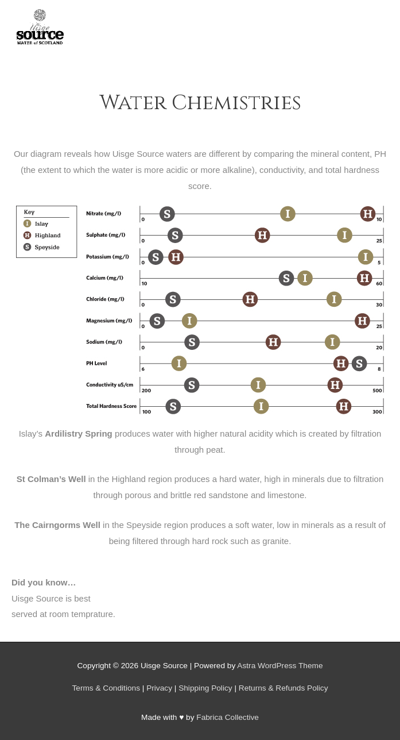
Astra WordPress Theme (280, 665)
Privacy (159, 688)
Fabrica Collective (227, 717)
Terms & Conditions (106, 688)
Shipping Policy (205, 688)
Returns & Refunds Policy (283, 688)
